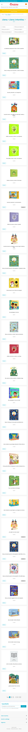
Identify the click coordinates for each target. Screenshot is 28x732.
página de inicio (4, 14)
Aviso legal (8, 728)
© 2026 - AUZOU (14, 727)
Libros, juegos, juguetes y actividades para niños (15, 14)
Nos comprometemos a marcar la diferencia (9, 1)
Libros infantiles (8, 14)
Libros (3, 14)
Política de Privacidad (14, 708)
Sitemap (20, 728)
